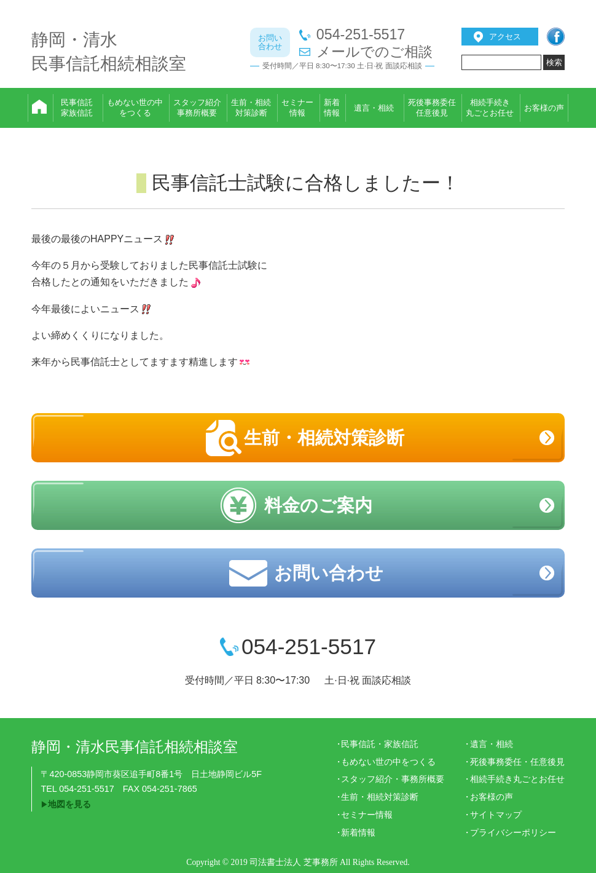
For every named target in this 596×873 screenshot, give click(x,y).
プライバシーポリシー (513, 832)
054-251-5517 (360, 35)
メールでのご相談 (374, 52)
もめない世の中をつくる (388, 762)
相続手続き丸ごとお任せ (517, 779)
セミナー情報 (367, 815)
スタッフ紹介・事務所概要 (392, 779)
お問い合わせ (328, 573)
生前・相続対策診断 (324, 438)
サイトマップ (496, 815)
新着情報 (358, 832)
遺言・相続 (491, 744)
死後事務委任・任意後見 (517, 762)
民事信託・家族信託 (379, 744)
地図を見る (69, 804)
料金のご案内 (318, 505)
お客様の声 (491, 797)
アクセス (505, 36)
